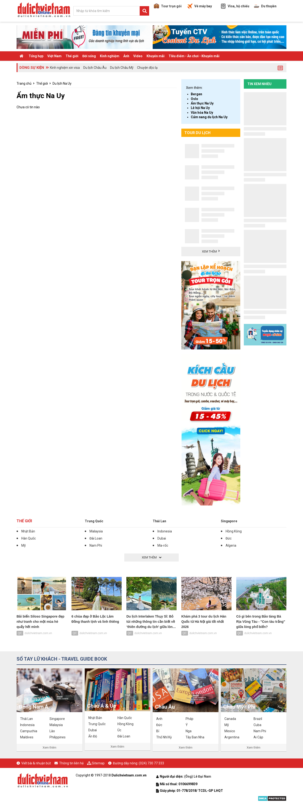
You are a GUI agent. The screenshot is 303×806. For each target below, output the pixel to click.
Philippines (57, 737)
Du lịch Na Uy (62, 83)
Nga (189, 731)
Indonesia (164, 531)
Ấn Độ (92, 736)
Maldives (26, 737)
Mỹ (23, 545)
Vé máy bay (199, 6)
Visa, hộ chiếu (235, 6)
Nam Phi (95, 545)
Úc (119, 730)
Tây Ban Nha (195, 737)
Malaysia (96, 531)
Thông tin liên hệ (71, 763)
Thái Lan (159, 521)
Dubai (161, 538)
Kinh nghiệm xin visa (65, 68)
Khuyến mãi (156, 56)
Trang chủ (24, 83)
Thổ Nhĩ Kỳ (164, 737)
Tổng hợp (36, 56)
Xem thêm (49, 747)
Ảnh (126, 56)
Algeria (231, 545)
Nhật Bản (28, 531)
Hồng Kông (234, 531)
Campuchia (28, 731)
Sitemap (98, 763)
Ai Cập (258, 737)
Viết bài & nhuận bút (36, 763)
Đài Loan (95, 538)
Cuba (257, 725)
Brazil (258, 719)
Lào (52, 731)
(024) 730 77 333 (151, 763)
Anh (159, 719)
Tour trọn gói (168, 6)
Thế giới (72, 56)
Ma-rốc (162, 545)
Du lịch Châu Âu (95, 68)
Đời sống (89, 56)
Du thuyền (265, 6)
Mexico (229, 731)
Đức (229, 538)
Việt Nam (54, 56)
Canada (230, 719)
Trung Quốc (94, 521)
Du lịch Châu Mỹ (122, 68)
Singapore (229, 521)
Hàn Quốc (28, 538)
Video (138, 56)
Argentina (231, 737)
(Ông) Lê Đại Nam (198, 776)
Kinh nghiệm (109, 56)
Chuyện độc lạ (147, 68)
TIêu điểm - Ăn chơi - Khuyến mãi (194, 56)
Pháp (189, 719)
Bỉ (157, 731)
